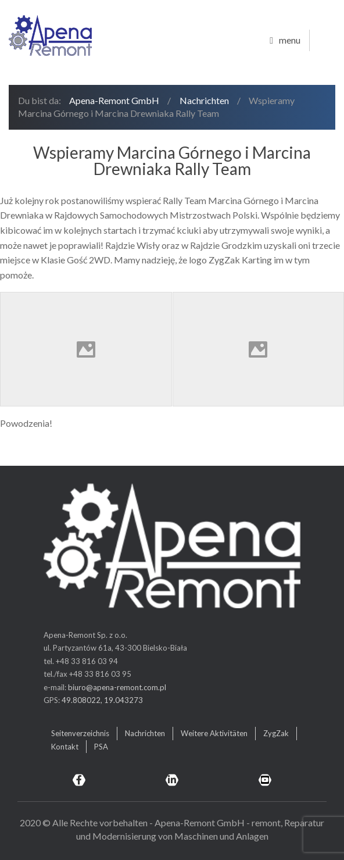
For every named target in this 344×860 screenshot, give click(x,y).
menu (285, 40)
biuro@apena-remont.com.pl (117, 687)
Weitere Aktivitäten (214, 733)
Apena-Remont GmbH (114, 100)
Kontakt (64, 746)
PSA (101, 746)
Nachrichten (204, 100)
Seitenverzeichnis (80, 733)
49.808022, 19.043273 (102, 700)
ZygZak (276, 733)
